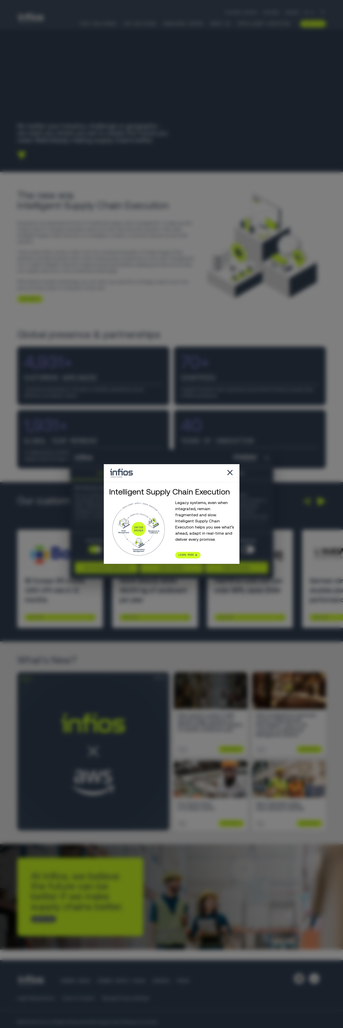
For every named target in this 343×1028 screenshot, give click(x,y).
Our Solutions (140, 23)
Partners (271, 12)
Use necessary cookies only (106, 568)
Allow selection (171, 568)
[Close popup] (230, 473)
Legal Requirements (35, 998)
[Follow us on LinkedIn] (299, 979)
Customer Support (241, 12)
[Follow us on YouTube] (314, 979)
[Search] (323, 12)
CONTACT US (42, 918)
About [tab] (239, 473)
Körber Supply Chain (121, 980)
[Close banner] (266, 458)
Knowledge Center (183, 23)
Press (183, 980)
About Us (220, 23)
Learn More (35, 617)
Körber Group (75, 980)
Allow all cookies (236, 568)
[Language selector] (309, 12)
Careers (292, 12)
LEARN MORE (28, 298)
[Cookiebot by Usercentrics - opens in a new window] (237, 458)
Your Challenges (97, 23)
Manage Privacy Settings (125, 998)
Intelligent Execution (263, 23)
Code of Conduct (78, 998)
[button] (306, 501)
